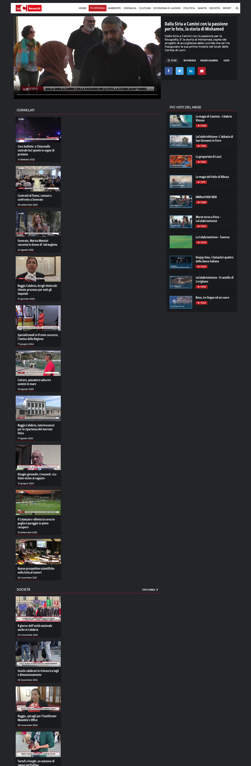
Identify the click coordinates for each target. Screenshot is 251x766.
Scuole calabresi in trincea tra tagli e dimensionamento (38, 673)
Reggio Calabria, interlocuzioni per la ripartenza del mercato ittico (36, 429)
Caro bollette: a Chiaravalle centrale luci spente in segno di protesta (36, 150)
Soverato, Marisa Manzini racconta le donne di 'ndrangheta (37, 242)
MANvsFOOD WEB (206, 197)
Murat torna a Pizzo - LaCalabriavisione (208, 219)
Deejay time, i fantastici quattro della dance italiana (215, 259)
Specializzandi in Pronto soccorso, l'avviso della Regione (38, 337)
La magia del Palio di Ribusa (212, 177)
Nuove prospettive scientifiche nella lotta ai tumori (36, 570)
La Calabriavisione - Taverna (212, 237)
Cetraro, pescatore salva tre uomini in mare (34, 382)
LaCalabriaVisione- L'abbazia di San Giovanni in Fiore (214, 138)
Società (214, 8)
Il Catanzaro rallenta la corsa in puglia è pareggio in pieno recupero (36, 523)
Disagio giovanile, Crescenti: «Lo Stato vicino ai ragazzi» (37, 476)
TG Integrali (97, 8)
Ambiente (114, 8)
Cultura (145, 8)
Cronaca (130, 8)
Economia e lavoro (167, 8)
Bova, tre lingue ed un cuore (212, 297)
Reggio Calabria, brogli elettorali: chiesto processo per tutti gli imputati (37, 290)
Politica (189, 8)
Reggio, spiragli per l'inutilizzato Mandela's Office (37, 718)
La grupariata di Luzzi (208, 156)
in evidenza (190, 60)
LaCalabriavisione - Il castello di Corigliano (215, 279)
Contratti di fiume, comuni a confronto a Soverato (35, 197)
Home (82, 8)
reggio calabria (209, 60)
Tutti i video (150, 589)
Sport (227, 8)
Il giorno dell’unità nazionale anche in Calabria (35, 628)
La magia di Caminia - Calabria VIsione (214, 118)
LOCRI (226, 60)
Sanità (202, 8)
